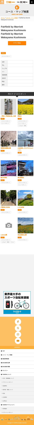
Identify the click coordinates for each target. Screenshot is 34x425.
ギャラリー (5, 370)
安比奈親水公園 (22, 234)
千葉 (19, 210)
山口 (2, 237)
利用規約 (5, 408)
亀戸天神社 (4, 177)
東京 (2, 180)
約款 (4, 393)
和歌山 (3, 53)
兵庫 (19, 118)
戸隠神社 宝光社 (5, 207)
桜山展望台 (21, 177)
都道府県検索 (5, 358)
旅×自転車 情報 (6, 366)
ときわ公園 (4, 234)
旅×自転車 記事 (6, 362)
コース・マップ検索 (7, 355)
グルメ (12, 242)
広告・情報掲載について (8, 378)
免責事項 (5, 385)
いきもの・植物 (22, 125)
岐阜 (2, 118)
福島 (19, 152)
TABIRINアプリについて (8, 404)
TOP (3, 351)
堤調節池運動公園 (6, 148)
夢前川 (19, 116)
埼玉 (2, 150)
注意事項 (5, 397)
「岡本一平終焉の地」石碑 (8, 116)
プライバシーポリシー (8, 382)
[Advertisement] (17, 272)
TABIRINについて (6, 374)
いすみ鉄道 (21, 207)
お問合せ (5, 400)
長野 (2, 210)
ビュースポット (5, 123)
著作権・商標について (8, 389)
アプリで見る (17, 43)
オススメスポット (6, 56)
